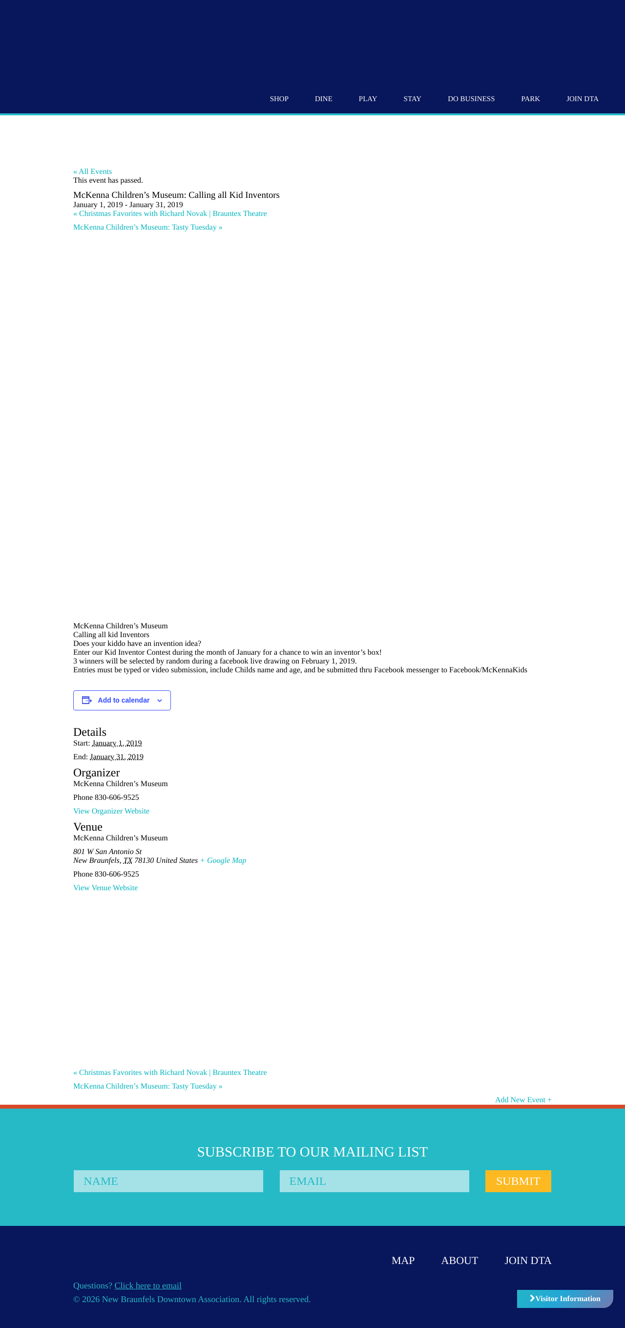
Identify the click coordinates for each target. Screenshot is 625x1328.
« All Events (92, 172)
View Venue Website (105, 888)
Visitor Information (565, 1298)
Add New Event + (523, 1100)
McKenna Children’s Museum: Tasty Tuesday (148, 227)
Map (403, 1260)
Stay (413, 99)
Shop (279, 99)
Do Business (471, 99)
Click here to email (148, 1285)
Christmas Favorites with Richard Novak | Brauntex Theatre (170, 214)
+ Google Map (223, 861)
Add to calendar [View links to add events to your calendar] (124, 700)
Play (368, 99)
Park (530, 99)
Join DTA (582, 99)
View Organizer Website (111, 811)
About (460, 1260)
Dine (324, 99)
